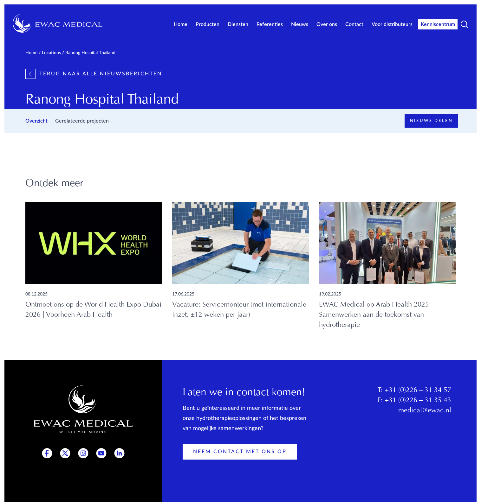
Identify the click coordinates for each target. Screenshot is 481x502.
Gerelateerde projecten (82, 121)
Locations (51, 53)
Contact (354, 24)
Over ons (326, 24)
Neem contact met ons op (240, 451)
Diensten (238, 24)
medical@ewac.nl (424, 410)
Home (180, 24)
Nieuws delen (431, 121)
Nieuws (299, 24)
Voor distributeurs (392, 24)
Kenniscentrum (438, 24)
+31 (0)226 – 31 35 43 (418, 400)
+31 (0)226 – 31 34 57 (418, 390)
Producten (207, 24)
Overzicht (36, 121)
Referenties (270, 24)
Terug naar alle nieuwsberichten (93, 74)
